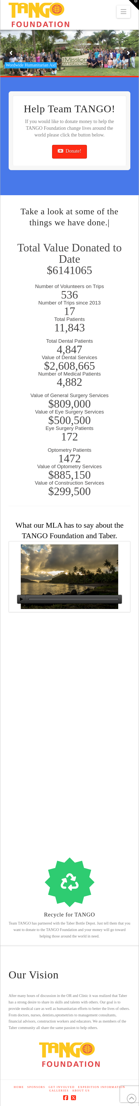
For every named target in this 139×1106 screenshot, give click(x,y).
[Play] (21, 599)
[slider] (73, 599)
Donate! (69, 151)
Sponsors (36, 1087)
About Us (81, 1090)
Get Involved (62, 1087)
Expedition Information (101, 1087)
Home (19, 1087)
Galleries (59, 1090)
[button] (123, 11)
